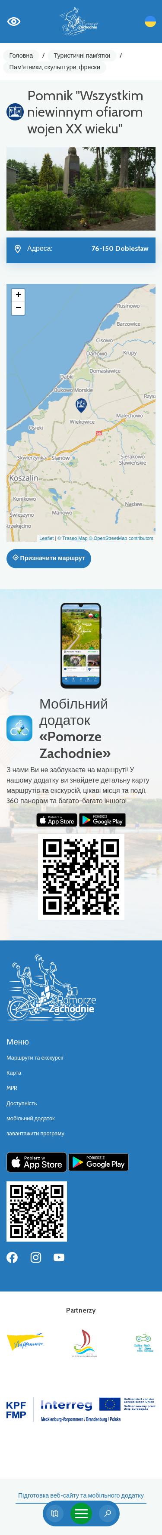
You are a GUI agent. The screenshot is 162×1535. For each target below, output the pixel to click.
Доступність (21, 1103)
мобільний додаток (30, 1118)
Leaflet (46, 538)
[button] (81, 405)
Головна (21, 55)
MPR (11, 1088)
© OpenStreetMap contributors (121, 538)
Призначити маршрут (49, 558)
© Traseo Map (72, 538)
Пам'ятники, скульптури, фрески (55, 67)
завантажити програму (35, 1133)
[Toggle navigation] (81, 1513)
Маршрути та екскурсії (35, 1057)
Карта (13, 1073)
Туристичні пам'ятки (82, 55)
